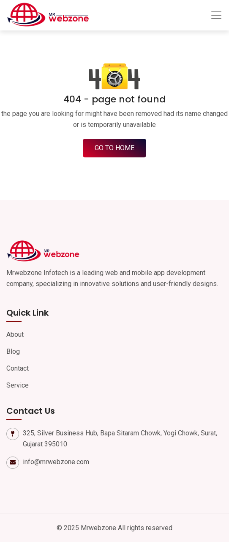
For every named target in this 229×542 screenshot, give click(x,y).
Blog (13, 351)
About (15, 334)
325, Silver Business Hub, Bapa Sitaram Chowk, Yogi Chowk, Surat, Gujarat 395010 (120, 438)
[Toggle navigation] (216, 15)
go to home (114, 148)
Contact (17, 368)
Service (17, 385)
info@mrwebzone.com (56, 462)
